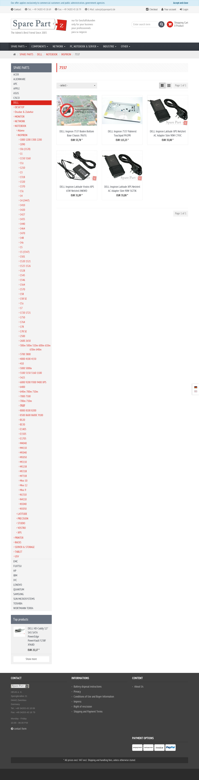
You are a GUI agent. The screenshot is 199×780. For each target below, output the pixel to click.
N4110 (23, 499)
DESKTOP (19, 107)
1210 (22, 167)
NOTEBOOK (20, 126)
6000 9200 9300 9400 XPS (33, 382)
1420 (22, 209)
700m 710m (26, 401)
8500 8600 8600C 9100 (31, 415)
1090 (22, 144)
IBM (15, 575)
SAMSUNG (18, 594)
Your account (170, 9)
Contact (16, 9)
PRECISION (23, 518)
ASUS (16, 93)
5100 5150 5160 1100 (31, 373)
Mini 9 (23, 490)
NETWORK (59, 46)
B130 (22, 424)
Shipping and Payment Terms (88, 711)
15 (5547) (24, 252)
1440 (22, 223)
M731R (23, 476)
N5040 (23, 504)
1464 (22, 228)
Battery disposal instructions (88, 686)
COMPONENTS (39, 46)
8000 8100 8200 (28, 410)
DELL (16, 102)
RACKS (18, 542)
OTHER (125, 46)
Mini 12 (23, 485)
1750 (22, 317)
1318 (22, 177)
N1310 (23, 494)
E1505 (23, 433)
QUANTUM (18, 589)
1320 (22, 181)
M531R (23, 471)
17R (22, 326)
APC (15, 84)
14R (22, 238)
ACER (16, 74)
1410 (22, 205)
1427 (22, 214)
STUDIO (21, 523)
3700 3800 (25, 354)
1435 (22, 219)
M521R (23, 466)
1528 (22, 270)
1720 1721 (25, 312)
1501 (22, 256)
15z (21, 303)
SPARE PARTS (19, 46)
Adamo (21, 130)
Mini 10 (23, 480)
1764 (22, 322)
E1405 (23, 429)
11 (21, 153)
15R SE (23, 298)
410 (22, 363)
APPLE (16, 88)
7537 (22, 406)
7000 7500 (25, 396)
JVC (15, 580)
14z (21, 242)
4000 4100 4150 (28, 358)
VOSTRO (22, 527)
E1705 (23, 438)
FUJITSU (17, 566)
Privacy (77, 691)
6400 (22, 387)
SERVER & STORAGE (25, 547)
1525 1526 (25, 266)
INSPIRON (22, 135)
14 (21, 195)
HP (14, 570)
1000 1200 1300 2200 (31, 139)
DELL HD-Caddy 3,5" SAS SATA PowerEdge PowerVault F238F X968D (38, 636)
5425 (22, 377)
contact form (18, 728)
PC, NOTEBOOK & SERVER (84, 46)
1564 (22, 284)
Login (185, 9)
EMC (15, 561)
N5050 (23, 508)
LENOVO (17, 585)
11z (21, 163)
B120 (22, 419)
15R (22, 294)
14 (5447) (24, 200)
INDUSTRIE (109, 46)
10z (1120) (25, 149)
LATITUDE (22, 513)
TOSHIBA (17, 603)
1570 (22, 289)
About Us (138, 686)
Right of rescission (83, 706)
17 (21, 308)
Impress (77, 701)
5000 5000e (26, 368)
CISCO (16, 98)
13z (21, 191)
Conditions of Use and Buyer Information (94, 696)
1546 (22, 280)
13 (21, 172)
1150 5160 (25, 158)
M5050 (23, 457)
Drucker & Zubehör (24, 112)
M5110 (23, 462)
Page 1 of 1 (180, 85)
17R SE (23, 331)
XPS (20, 532)
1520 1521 (25, 261)
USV (17, 556)
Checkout (153, 9)
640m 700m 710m (29, 391)
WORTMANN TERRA (23, 608)
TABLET (18, 551)
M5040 (23, 452)
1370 (22, 186)
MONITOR (19, 116)
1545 (22, 275)
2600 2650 (25, 340)
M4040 (23, 443)
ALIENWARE (19, 79)
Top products (20, 619)
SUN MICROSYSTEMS (24, 599)
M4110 (23, 448)
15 (21, 247)
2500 (22, 336)
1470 (22, 233)
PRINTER (19, 537)
